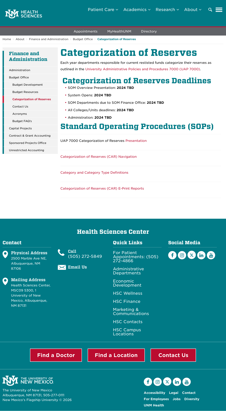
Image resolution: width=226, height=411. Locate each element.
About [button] (192, 9)
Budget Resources (25, 92)
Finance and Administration (48, 39)
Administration (19, 70)
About (20, 39)
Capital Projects (20, 128)
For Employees (156, 399)
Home (7, 39)
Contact (188, 393)
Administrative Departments (128, 271)
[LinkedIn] (201, 255)
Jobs (177, 399)
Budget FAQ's (22, 121)
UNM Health (154, 405)
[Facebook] (172, 255)
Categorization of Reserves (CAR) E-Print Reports (102, 189)
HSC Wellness (127, 293)
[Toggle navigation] (219, 10)
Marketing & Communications (131, 312)
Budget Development (27, 85)
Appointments (85, 32)
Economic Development (127, 283)
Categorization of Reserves (116, 39)
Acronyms (19, 114)
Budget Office (83, 39)
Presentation (136, 141)
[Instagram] (182, 255)
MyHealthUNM (119, 32)
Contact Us (20, 106)
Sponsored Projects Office (27, 143)
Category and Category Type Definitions (94, 173)
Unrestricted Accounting (26, 150)
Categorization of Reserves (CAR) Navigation (98, 157)
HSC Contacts (128, 322)
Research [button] (167, 9)
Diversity (191, 399)
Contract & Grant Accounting (30, 136)
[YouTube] (211, 255)
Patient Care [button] (103, 9)
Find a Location (116, 355)
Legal (173, 393)
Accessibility (154, 393)
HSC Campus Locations (127, 332)
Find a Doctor (56, 355)
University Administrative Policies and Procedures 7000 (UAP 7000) (142, 69)
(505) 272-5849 (85, 256)
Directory (149, 32)
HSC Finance (126, 302)
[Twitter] (192, 255)
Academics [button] (137, 9)
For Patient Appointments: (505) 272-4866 (135, 257)
